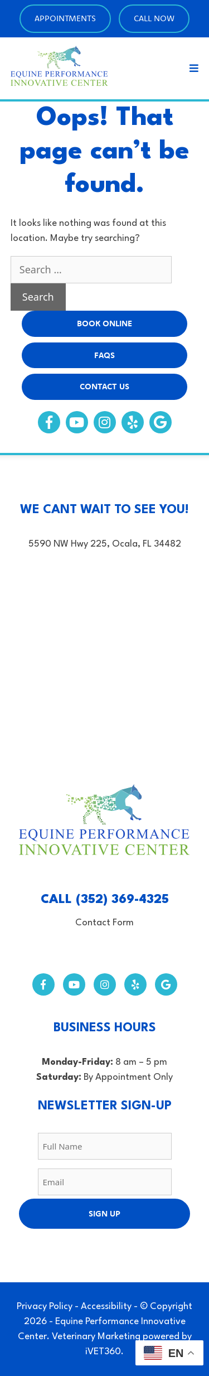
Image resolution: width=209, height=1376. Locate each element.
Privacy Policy (44, 1306)
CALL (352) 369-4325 (105, 900)
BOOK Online (104, 323)
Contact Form (104, 923)
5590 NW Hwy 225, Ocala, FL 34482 (104, 544)
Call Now (154, 18)
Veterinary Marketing (96, 1336)
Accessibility (106, 1306)
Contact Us (104, 386)
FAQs (104, 355)
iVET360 (103, 1351)
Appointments (65, 18)
